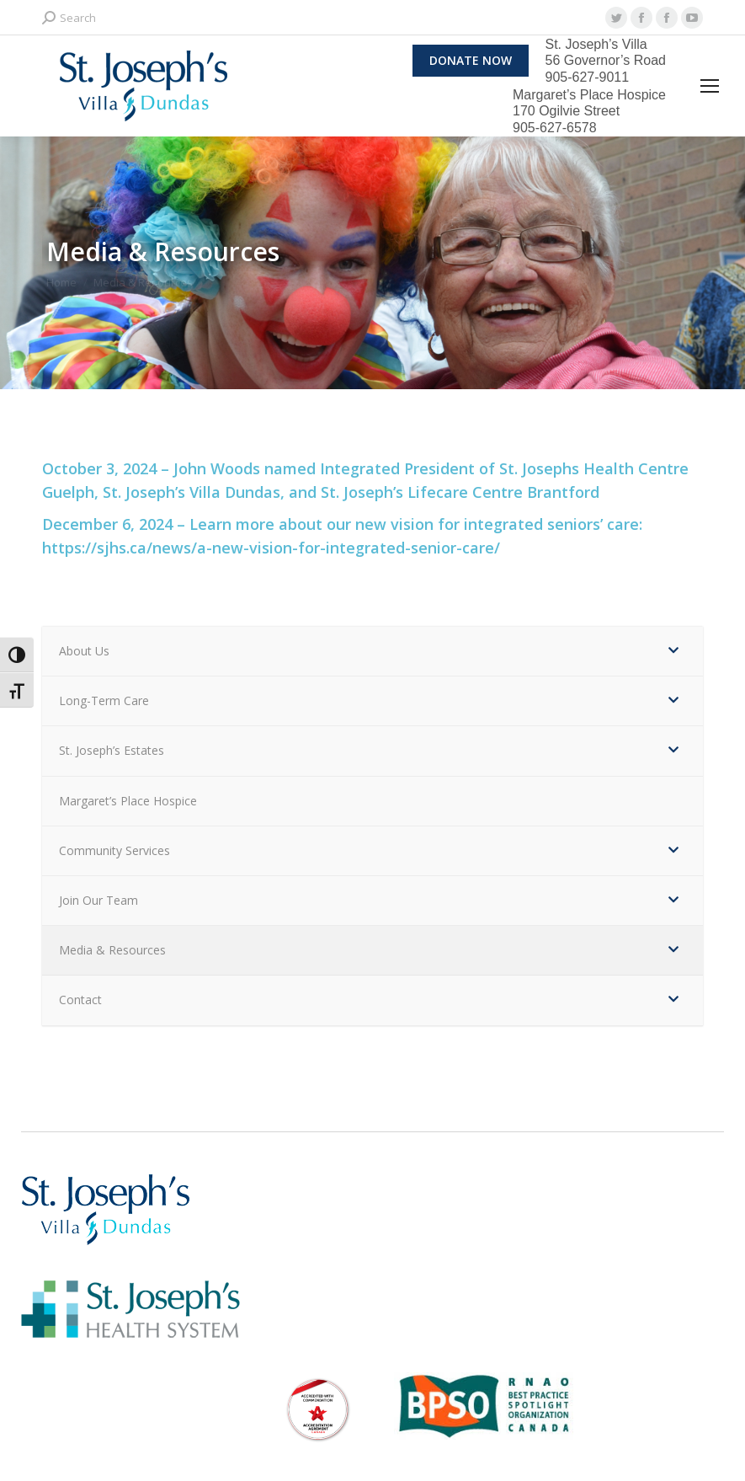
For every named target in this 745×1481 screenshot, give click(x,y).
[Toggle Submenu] (673, 651)
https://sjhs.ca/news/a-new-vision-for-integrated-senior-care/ (271, 547)
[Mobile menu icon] (710, 86)
